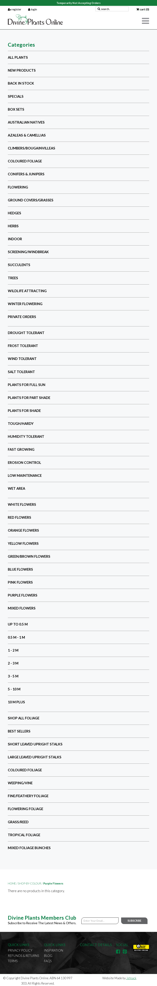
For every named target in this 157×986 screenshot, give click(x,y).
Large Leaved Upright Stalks (34, 757)
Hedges (14, 213)
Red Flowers (19, 517)
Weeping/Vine (20, 783)
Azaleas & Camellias (27, 135)
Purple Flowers (22, 595)
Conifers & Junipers (26, 174)
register (14, 9)
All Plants (18, 57)
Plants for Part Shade (29, 397)
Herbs (13, 226)
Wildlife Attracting (27, 291)
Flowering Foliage (25, 809)
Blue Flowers (20, 569)
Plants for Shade (24, 410)
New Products (22, 70)
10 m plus (16, 702)
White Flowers (22, 504)
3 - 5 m (13, 676)
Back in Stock (21, 83)
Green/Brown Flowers (29, 556)
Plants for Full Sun (26, 385)
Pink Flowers (20, 582)
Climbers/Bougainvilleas (31, 148)
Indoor (15, 239)
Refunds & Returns (23, 956)
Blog (48, 956)
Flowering (18, 187)
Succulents (19, 265)
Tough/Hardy (21, 423)
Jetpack (131, 978)
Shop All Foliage (23, 718)
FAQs (48, 961)
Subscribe (134, 920)
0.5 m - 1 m (16, 637)
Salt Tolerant (21, 372)
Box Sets (16, 109)
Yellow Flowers (23, 543)
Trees (13, 278)
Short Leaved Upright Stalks (35, 744)
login (32, 9)
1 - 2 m (13, 650)
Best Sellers (19, 731)
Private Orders (22, 317)
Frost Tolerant (23, 346)
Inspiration (53, 950)
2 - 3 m (13, 663)
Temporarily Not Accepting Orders (78, 3)
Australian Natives (26, 122)
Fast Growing (21, 449)
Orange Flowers (23, 530)
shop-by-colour (30, 883)
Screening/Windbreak (28, 252)
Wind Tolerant (22, 359)
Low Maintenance (25, 475)
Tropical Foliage (24, 835)
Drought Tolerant (26, 333)
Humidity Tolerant (26, 436)
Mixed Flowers (22, 608)
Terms (13, 961)
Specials (15, 96)
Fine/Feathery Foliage (28, 796)
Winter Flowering (25, 304)
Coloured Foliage (25, 161)
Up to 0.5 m (18, 624)
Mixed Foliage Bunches (29, 848)
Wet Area (16, 488)
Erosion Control (24, 462)
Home (13, 883)
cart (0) (142, 9)
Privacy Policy (20, 950)
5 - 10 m (14, 689)
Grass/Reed (18, 822)
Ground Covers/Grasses (30, 200)
